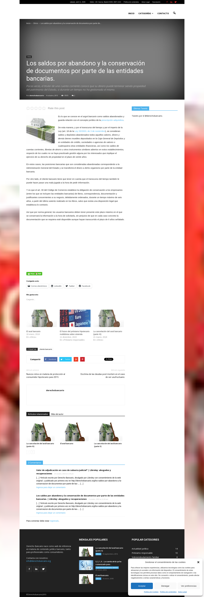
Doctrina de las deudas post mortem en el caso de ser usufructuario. (103, 375)
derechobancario (36, 95)
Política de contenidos (168, 592)
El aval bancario (33, 331)
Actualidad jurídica (140, 548)
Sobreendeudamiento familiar (107, 568)
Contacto (163, 13)
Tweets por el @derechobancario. (147, 115)
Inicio (131, 13)
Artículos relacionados (38, 414)
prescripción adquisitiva (112, 120)
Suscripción (156, 2)
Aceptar (142, 586)
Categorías (145, 13)
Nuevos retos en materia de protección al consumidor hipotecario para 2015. (45, 375)
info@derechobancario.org (38, 561)
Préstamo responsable (142, 553)
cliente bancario (46, 349)
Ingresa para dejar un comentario (50, 487)
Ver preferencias (188, 586)
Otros (29, 57)
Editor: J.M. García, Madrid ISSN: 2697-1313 (105, 2)
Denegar (165, 586)
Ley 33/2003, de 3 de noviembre (90, 131)
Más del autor (57, 414)
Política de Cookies (151, 592)
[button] (198, 562)
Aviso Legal (182, 592)
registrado (54, 521)
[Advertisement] (75, 245)
